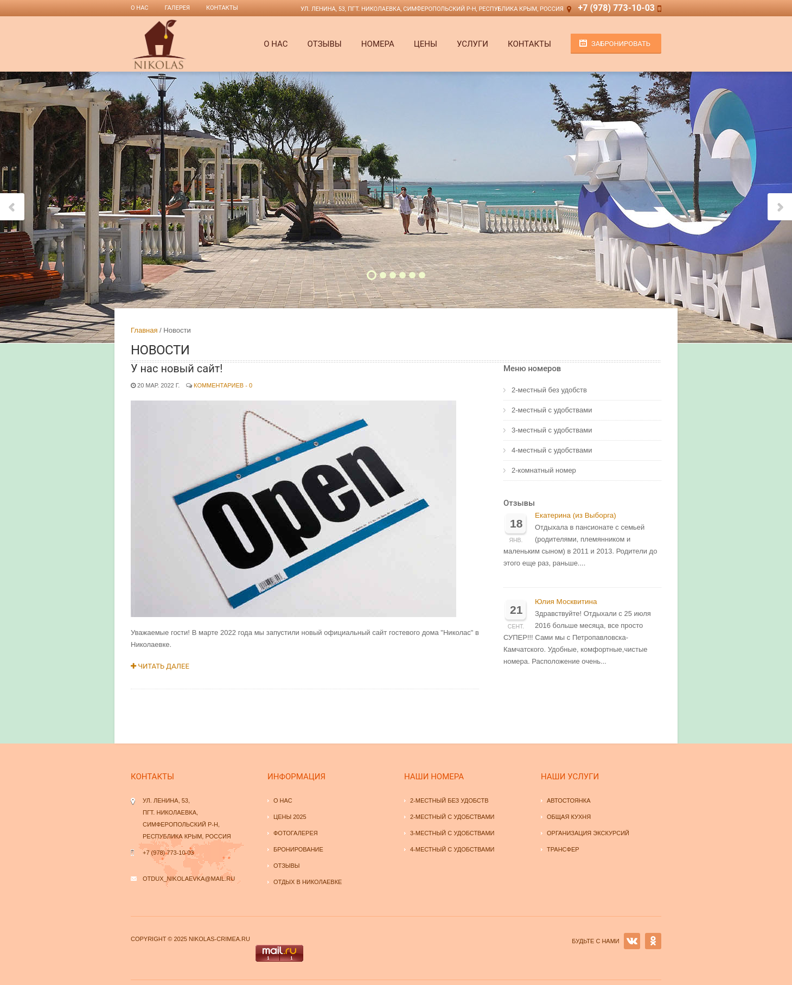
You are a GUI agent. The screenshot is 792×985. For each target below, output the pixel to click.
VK (632, 941)
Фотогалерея (295, 833)
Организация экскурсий (588, 833)
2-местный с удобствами (552, 410)
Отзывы (325, 44)
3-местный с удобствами (552, 430)
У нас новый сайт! (176, 368)
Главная (144, 330)
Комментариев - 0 (223, 385)
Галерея (177, 7)
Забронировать (620, 44)
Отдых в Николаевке (307, 882)
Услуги (472, 44)
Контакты (222, 7)
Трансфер (563, 849)
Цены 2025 (289, 817)
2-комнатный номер (544, 470)
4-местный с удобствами (552, 450)
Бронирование (298, 849)
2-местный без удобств (549, 390)
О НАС (276, 44)
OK (653, 941)
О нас (140, 7)
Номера (377, 44)
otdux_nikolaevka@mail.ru (189, 878)
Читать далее (160, 666)
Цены (425, 44)
